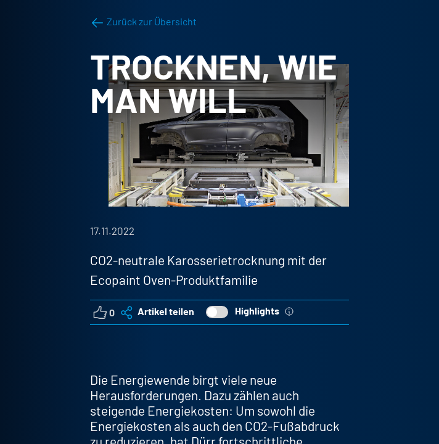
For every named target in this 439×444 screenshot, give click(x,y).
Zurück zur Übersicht (143, 21)
